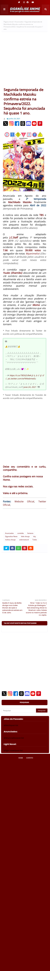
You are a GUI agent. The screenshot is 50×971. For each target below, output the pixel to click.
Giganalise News (11, 536)
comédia (20, 533)
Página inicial (8, 22)
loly (34, 536)
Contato (29, 758)
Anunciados (19, 22)
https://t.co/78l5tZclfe (19, 375)
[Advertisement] (25, 61)
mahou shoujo (10, 540)
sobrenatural (24, 540)
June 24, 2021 (29, 387)
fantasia (30, 533)
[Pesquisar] (19, 711)
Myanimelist (32, 253)
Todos (34, 540)
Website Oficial (24, 501)
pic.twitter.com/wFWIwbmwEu (22, 378)
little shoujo (25, 536)
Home (20, 758)
